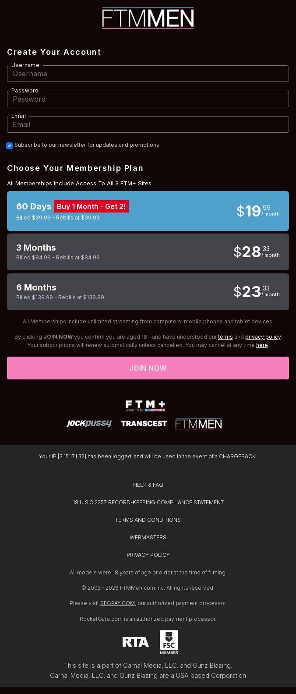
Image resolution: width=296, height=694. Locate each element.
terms (225, 336)
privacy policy (263, 336)
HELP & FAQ (148, 485)
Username (25, 65)
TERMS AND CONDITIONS (148, 520)
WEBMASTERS (148, 537)
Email (18, 116)
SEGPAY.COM (117, 603)
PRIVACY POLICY (148, 555)
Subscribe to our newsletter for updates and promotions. (87, 145)
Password (25, 90)
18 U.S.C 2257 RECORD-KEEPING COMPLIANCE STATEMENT (148, 502)
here (262, 345)
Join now (148, 368)
